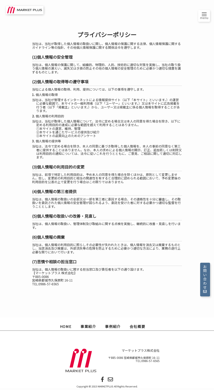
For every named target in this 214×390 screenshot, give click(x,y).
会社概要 (137, 326)
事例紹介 (113, 326)
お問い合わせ (204, 279)
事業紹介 (88, 326)
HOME (66, 326)
